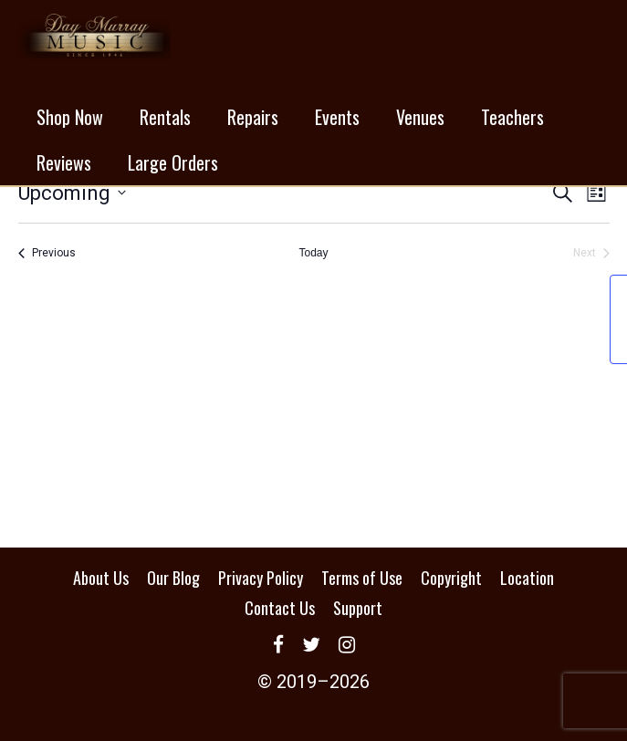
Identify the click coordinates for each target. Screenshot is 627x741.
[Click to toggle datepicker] (72, 193)
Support (357, 608)
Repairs (252, 116)
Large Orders (173, 162)
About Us (101, 578)
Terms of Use (361, 578)
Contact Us (280, 608)
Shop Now (70, 116)
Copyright (451, 578)
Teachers (512, 116)
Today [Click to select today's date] (313, 252)
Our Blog (173, 578)
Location (527, 578)
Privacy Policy (260, 578)
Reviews (64, 162)
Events (337, 116)
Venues (420, 116)
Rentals (165, 116)
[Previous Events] (47, 253)
